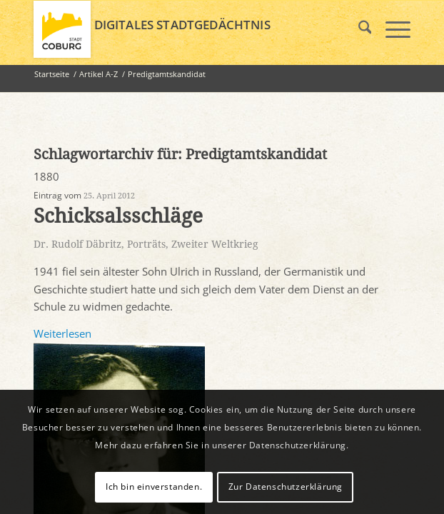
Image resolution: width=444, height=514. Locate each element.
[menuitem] (358, 29)
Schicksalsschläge (118, 216)
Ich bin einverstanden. (154, 486)
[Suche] (358, 29)
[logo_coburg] (184, 29)
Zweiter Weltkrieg (214, 244)
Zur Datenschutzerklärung (285, 486)
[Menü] (390, 29)
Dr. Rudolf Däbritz (77, 244)
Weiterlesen (62, 333)
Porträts (146, 244)
